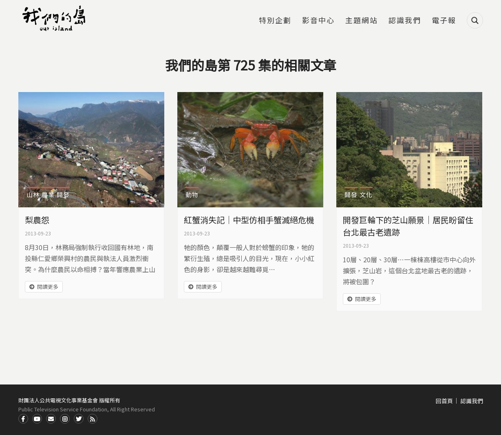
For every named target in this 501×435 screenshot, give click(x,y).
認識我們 (404, 20)
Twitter (79, 419)
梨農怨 (37, 220)
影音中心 (318, 20)
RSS (92, 419)
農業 (48, 194)
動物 (192, 194)
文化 (366, 194)
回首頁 (444, 401)
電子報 (444, 20)
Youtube (37, 419)
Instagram (65, 419)
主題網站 (361, 20)
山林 (33, 194)
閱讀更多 (47, 286)
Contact (51, 419)
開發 (63, 194)
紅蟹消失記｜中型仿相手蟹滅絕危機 (249, 220)
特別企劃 (275, 20)
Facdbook (23, 419)
